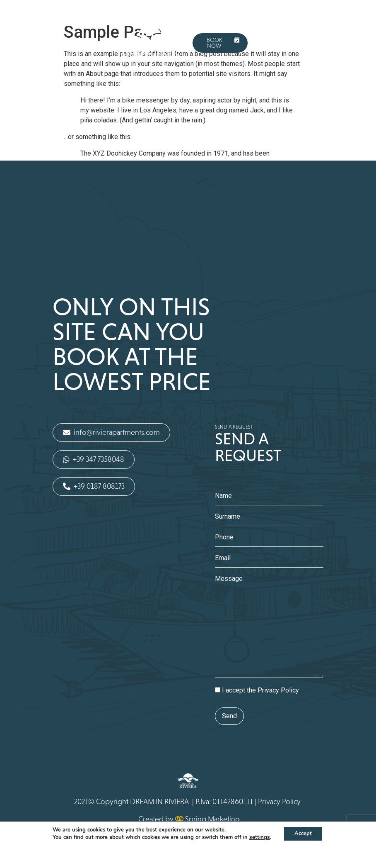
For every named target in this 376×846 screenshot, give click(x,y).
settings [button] (257, 837)
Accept (303, 833)
